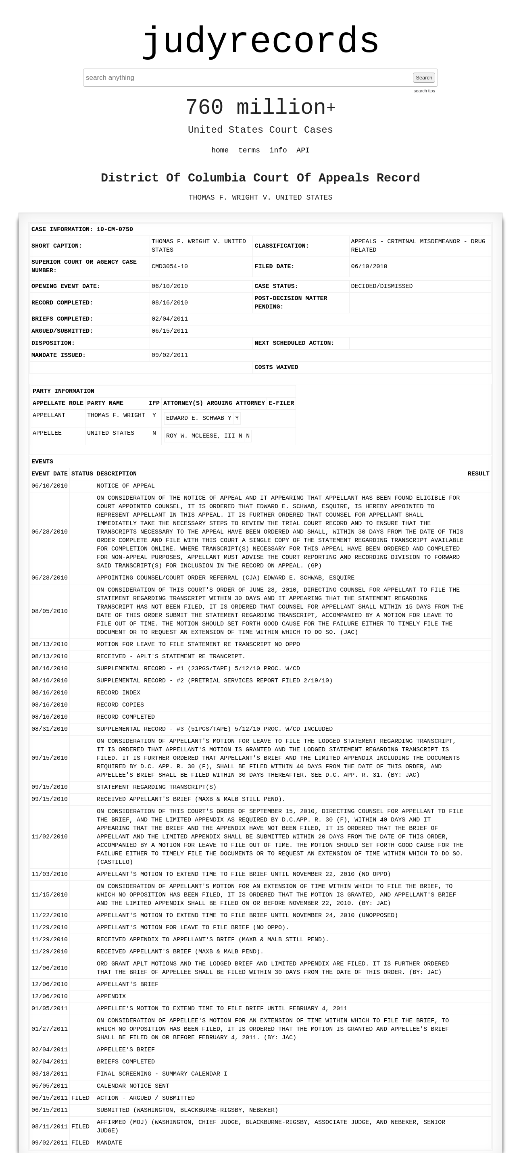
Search (424, 78)
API (302, 150)
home (220, 150)
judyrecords (260, 42)
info (278, 150)
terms (249, 150)
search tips (424, 90)
